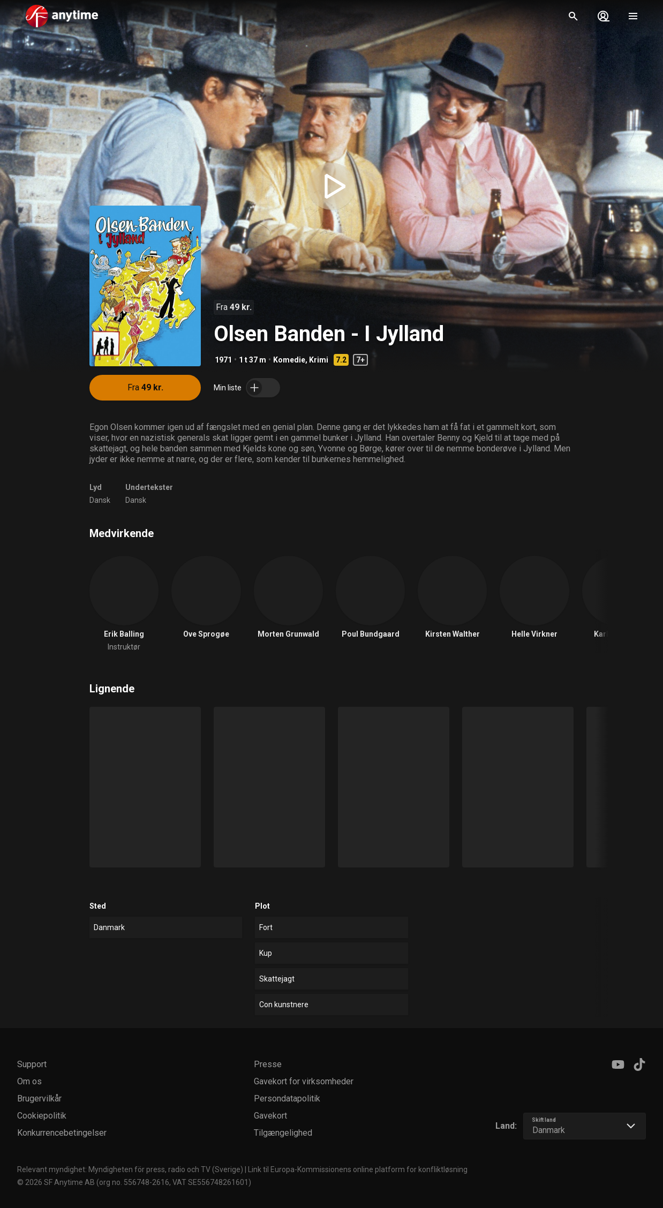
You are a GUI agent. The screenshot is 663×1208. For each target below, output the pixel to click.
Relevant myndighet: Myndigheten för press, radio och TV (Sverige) (130, 1169)
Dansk (99, 500)
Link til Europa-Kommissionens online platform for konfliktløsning (358, 1169)
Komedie (289, 360)
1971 (223, 360)
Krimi (318, 360)
